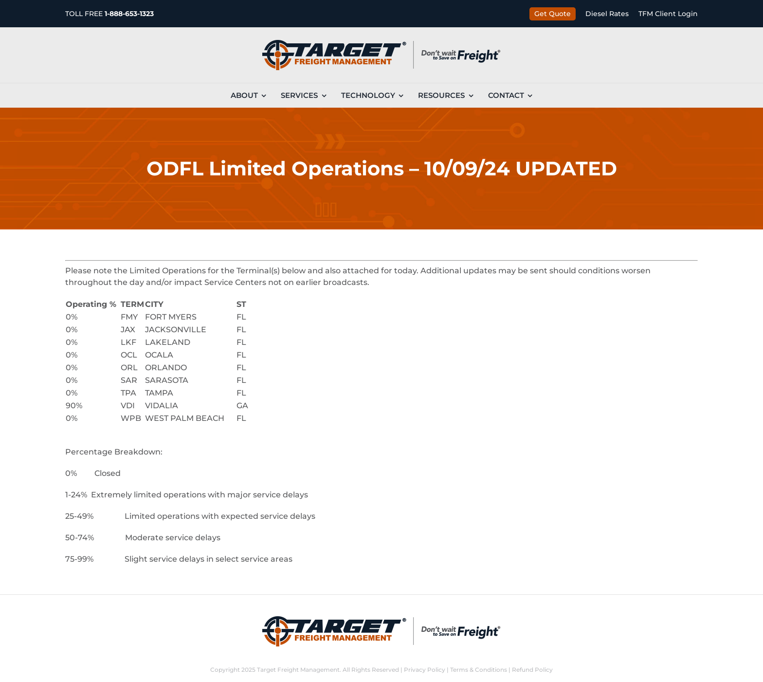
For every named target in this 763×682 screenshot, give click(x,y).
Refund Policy (532, 669)
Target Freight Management (298, 669)
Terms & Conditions (478, 669)
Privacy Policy (424, 669)
